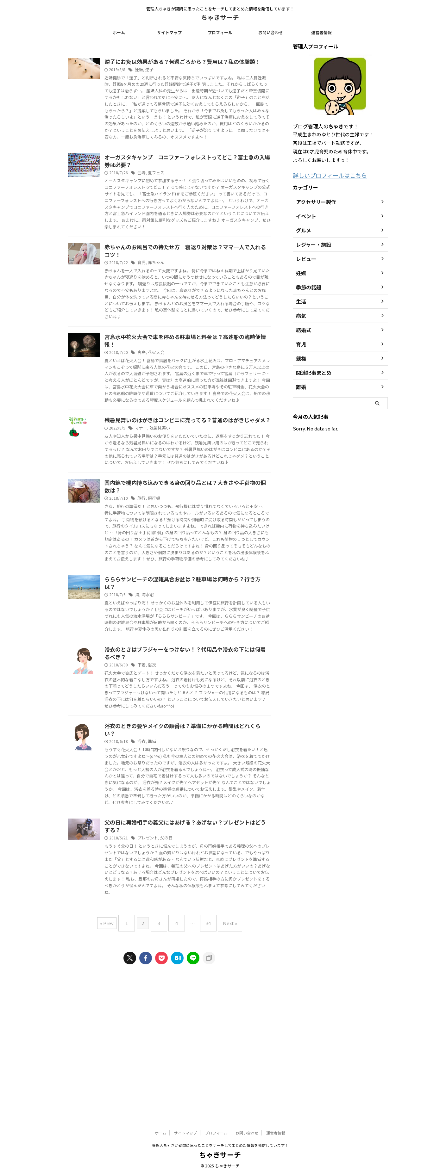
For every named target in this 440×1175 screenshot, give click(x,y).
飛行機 (184, 573)
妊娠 (170, 78)
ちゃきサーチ (220, 17)
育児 (173, 299)
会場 (173, 195)
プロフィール (220, 32)
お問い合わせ (270, 32)
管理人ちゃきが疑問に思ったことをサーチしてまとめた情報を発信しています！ (220, 1145)
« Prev (115, 1058)
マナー (172, 495)
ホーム (119, 32)
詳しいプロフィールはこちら (324, 174)
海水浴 (178, 690)
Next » (224, 1058)
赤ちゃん (186, 299)
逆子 (180, 78)
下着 (173, 774)
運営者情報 (321, 32)
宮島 (173, 397)
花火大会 (186, 397)
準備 (182, 859)
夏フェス (186, 195)
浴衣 (182, 774)
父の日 (196, 970)
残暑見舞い (189, 495)
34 (205, 1058)
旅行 (173, 573)
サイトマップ (169, 32)
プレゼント (178, 970)
